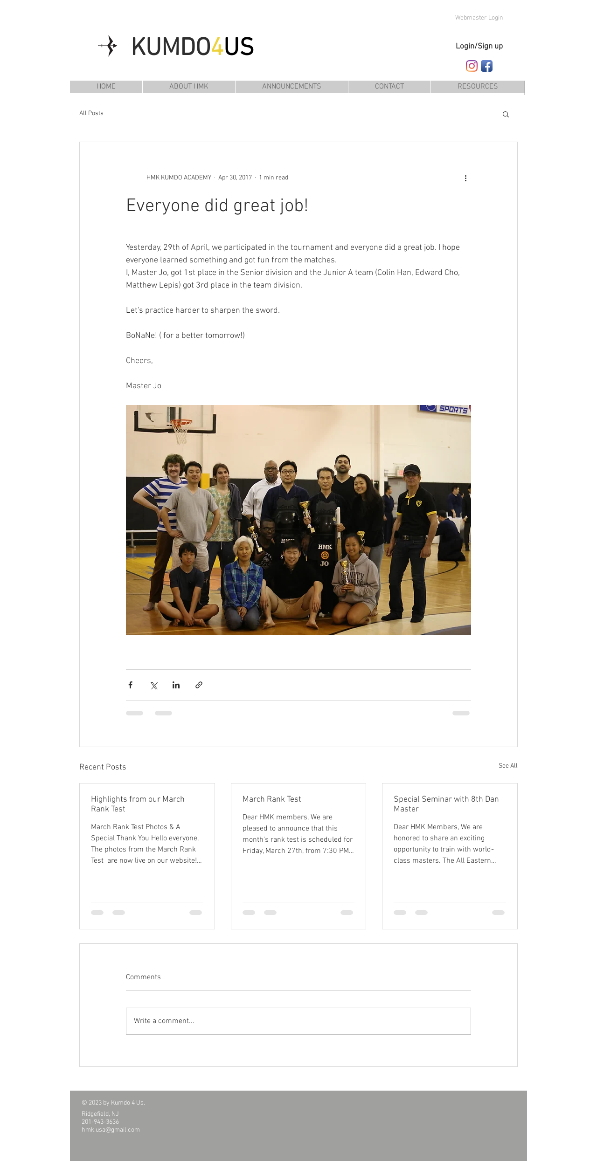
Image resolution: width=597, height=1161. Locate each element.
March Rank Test (272, 799)
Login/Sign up (479, 46)
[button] (477, 87)
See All (508, 766)
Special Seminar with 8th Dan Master (446, 804)
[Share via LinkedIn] (176, 684)
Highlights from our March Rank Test (138, 804)
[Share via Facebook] (130, 684)
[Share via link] (198, 684)
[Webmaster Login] (479, 18)
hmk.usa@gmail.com (111, 1130)
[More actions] (465, 177)
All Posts (91, 113)
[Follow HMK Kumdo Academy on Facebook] (487, 66)
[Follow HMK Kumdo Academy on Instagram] (472, 66)
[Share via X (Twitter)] (153, 684)
